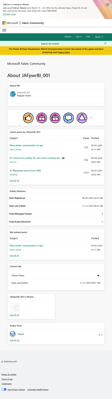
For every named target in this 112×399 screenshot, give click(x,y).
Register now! (9, 14)
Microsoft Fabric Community (26, 63)
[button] (15, 307)
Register (67, 36)
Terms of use (7, 379)
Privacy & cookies (8, 374)
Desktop (14, 174)
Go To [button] (97, 36)
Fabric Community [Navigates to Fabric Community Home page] (33, 23)
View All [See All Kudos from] (14, 340)
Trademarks (6, 383)
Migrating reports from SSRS (27, 170)
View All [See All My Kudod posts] (14, 255)
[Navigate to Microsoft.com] (10, 23)
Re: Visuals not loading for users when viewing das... (36, 157)
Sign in (79, 36)
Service (13, 161)
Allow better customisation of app (26, 145)
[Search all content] (74, 43)
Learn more (64, 52)
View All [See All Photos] (14, 315)
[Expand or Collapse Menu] (4, 30)
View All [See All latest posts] (14, 180)
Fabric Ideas (15, 149)
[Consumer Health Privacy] (37, 389)
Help (88, 36)
